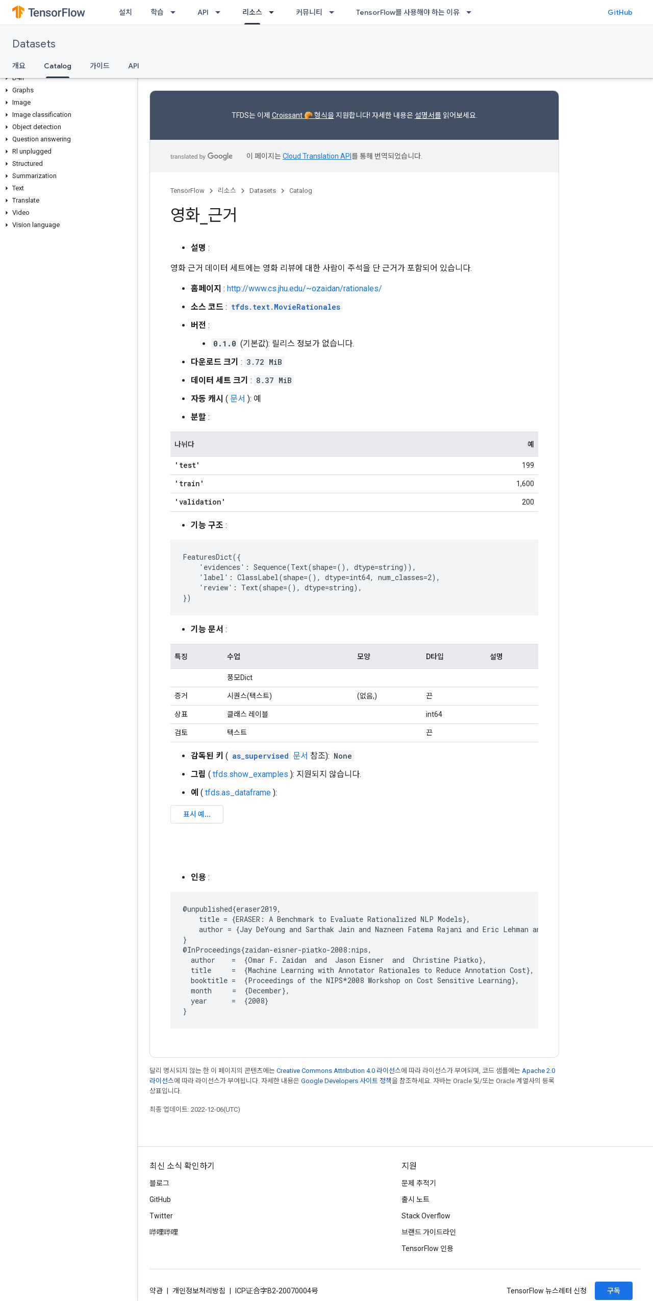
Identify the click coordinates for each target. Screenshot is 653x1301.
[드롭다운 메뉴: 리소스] (274, 12)
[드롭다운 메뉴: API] (221, 12)
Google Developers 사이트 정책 (346, 1081)
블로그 (159, 1183)
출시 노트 (415, 1199)
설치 (125, 12)
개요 (19, 65)
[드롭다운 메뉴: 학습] (176, 12)
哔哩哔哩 (163, 1232)
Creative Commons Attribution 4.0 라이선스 (339, 1070)
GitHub (620, 12)
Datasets (34, 44)
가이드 (100, 65)
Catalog (300, 190)
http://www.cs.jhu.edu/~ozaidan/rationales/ (304, 288)
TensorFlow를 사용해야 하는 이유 (408, 12)
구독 (613, 1290)
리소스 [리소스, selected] (252, 12)
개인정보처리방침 (198, 1291)
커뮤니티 (309, 12)
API (203, 12)
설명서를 (428, 115)
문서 (237, 399)
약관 (156, 1291)
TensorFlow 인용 (427, 1248)
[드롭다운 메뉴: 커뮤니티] (334, 12)
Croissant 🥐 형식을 (303, 115)
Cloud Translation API (317, 156)
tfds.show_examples (250, 774)
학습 (157, 12)
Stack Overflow (425, 1216)
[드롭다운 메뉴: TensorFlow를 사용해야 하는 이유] (472, 12)
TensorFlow (187, 190)
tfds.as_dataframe (238, 792)
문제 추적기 (418, 1183)
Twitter (161, 1216)
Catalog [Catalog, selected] (57, 65)
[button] (66, 78)
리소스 (227, 190)
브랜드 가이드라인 (428, 1232)
